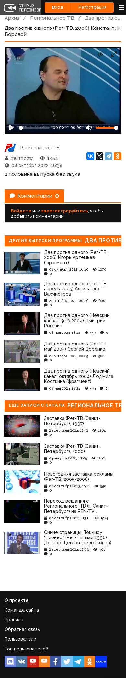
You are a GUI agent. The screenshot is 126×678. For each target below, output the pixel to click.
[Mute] (89, 127)
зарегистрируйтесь (64, 210)
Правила (14, 619)
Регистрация (92, 7)
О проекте (17, 600)
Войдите (21, 210)
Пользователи (20, 639)
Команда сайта (22, 610)
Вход (57, 7)
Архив (12, 18)
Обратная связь (22, 629)
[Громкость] (107, 128)
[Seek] (34, 128)
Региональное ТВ (52, 18)
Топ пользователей (26, 648)
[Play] (11, 127)
